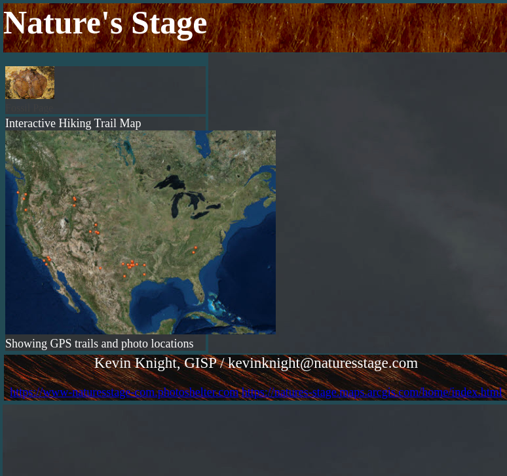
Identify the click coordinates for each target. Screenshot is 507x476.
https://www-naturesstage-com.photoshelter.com (124, 392)
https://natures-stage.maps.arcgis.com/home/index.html (372, 392)
